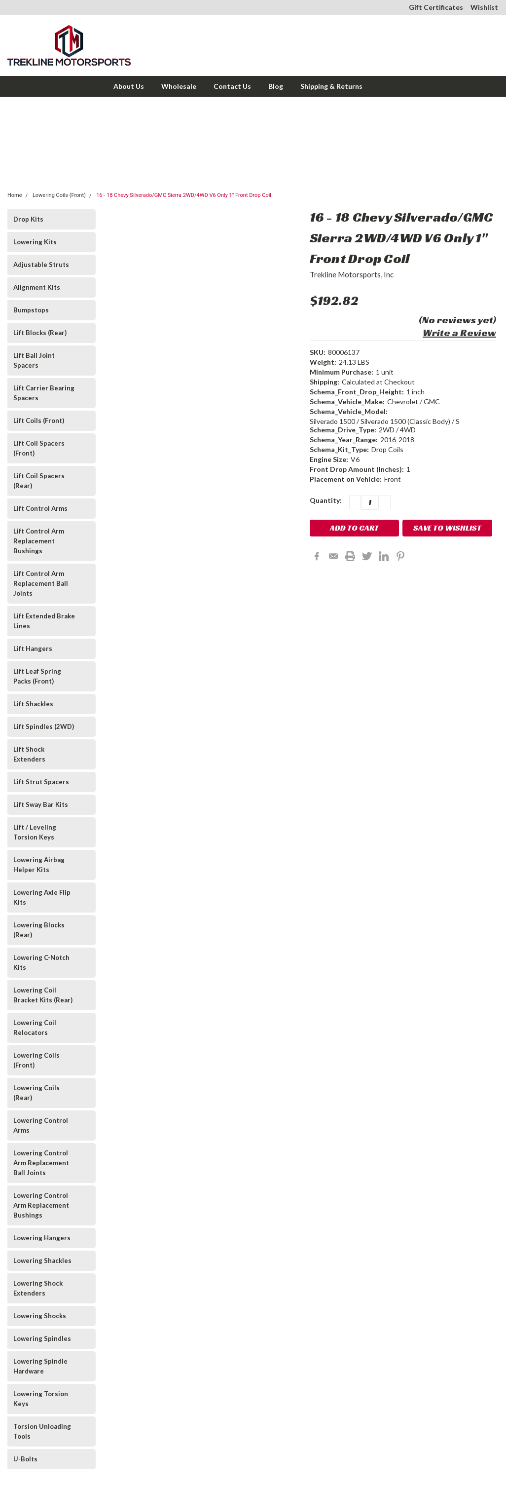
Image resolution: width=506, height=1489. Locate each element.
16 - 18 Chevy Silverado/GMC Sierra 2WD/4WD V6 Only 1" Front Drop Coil (183, 195)
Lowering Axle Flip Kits (42, 897)
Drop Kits (28, 219)
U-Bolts (25, 1459)
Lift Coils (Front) (38, 420)
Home (14, 195)
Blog (275, 86)
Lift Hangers (32, 648)
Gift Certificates (436, 7)
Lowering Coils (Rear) (36, 1093)
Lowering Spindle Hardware (40, 1366)
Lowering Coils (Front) (59, 195)
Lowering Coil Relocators (34, 1027)
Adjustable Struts (41, 264)
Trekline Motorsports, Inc (352, 274)
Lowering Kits (35, 242)
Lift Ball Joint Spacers (34, 360)
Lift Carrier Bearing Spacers (43, 393)
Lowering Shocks (39, 1316)
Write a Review (459, 332)
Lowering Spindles (42, 1338)
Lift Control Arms (40, 508)
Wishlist (484, 7)
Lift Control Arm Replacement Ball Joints (40, 583)
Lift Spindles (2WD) (43, 726)
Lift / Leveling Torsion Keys (34, 832)
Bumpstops (31, 310)
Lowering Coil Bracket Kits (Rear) (42, 995)
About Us (128, 86)
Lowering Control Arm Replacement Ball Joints (41, 1163)
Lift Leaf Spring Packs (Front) (37, 676)
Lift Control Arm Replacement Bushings (38, 541)
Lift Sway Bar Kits (40, 804)
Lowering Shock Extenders (38, 1288)
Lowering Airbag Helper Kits (39, 865)
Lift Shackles (33, 704)
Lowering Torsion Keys (40, 1399)
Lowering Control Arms (40, 1125)
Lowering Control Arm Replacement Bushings (41, 1205)
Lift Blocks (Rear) (40, 333)
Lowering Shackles (42, 1260)
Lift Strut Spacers (41, 782)
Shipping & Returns (331, 86)
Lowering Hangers (42, 1238)
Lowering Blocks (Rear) (39, 930)
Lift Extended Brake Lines (44, 621)
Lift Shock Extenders (29, 754)
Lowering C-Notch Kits (41, 962)
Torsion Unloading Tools (42, 1431)
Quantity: (326, 500)
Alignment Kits (36, 287)
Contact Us (232, 86)
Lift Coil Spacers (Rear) (39, 481)
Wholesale (178, 86)
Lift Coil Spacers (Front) (39, 448)
